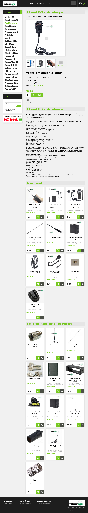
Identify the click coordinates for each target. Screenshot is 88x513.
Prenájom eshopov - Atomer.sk (77, 510)
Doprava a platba (40, 3)
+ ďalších (61, 65)
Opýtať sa (28, 101)
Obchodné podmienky (25, 503)
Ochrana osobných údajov (43, 503)
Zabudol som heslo (10, 109)
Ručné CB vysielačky (37, 16)
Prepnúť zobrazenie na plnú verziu (75, 507)
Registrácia (8, 110)
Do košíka (38, 95)
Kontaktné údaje (7, 503)
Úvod (31, 3)
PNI (35, 80)
